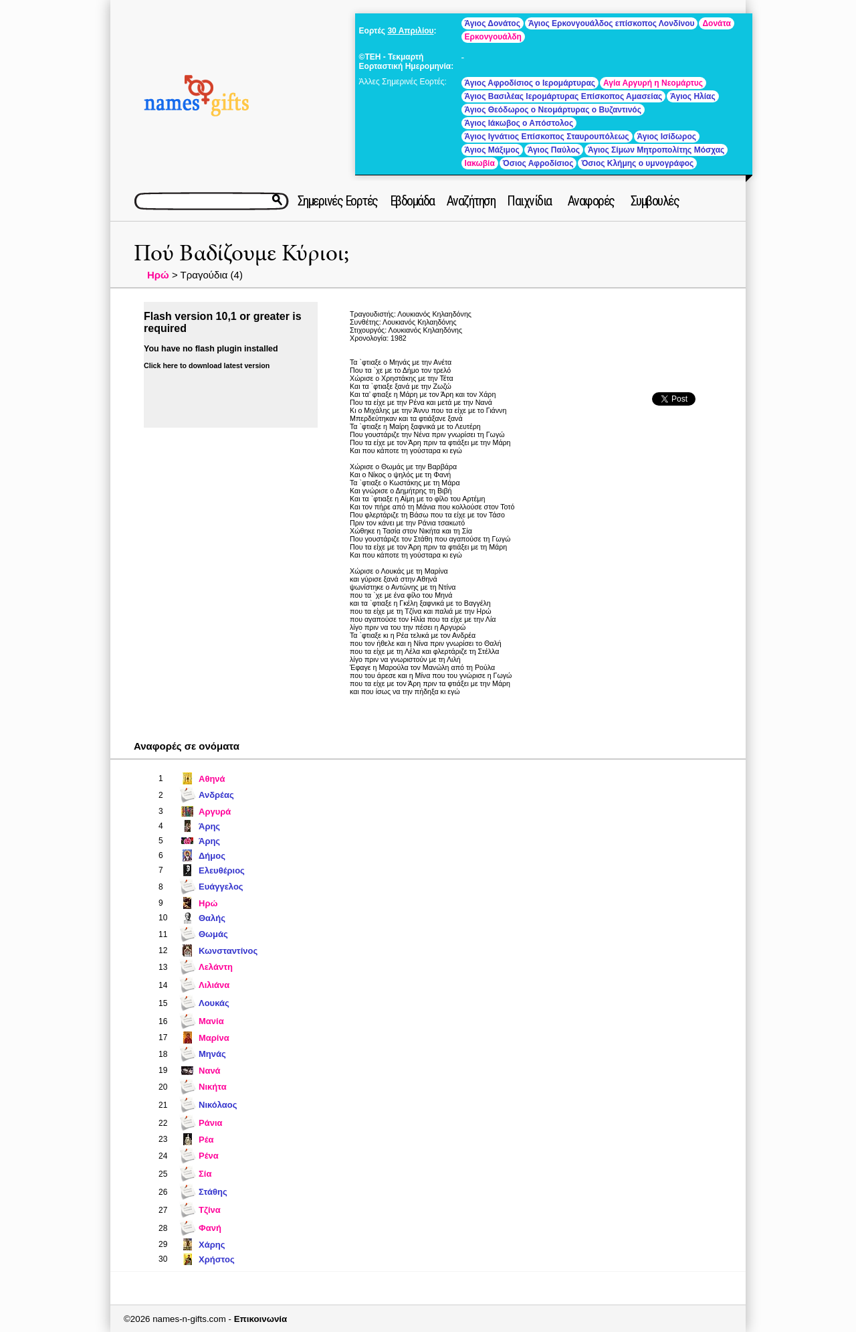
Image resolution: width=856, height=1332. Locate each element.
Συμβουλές (655, 201)
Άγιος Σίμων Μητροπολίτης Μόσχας (656, 150)
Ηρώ (158, 274)
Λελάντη (216, 967)
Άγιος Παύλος (554, 150)
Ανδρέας (216, 795)
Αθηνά (212, 779)
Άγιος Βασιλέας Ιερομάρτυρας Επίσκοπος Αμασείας (564, 96)
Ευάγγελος (221, 887)
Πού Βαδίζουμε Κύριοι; (241, 253)
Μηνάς (212, 1054)
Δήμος (212, 856)
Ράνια (211, 1123)
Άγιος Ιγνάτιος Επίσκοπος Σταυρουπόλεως (547, 136)
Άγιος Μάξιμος (492, 150)
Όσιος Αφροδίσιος (538, 163)
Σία (205, 1174)
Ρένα (209, 1156)
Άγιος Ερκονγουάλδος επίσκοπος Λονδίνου (611, 23)
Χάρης (212, 1245)
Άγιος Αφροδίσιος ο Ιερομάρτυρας (530, 83)
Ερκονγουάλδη (493, 36)
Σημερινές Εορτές (338, 201)
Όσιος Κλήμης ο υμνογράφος (637, 163)
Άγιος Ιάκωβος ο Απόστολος (519, 123)
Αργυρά (215, 812)
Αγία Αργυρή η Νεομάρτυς (653, 83)
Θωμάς (213, 934)
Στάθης (213, 1192)
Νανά (210, 1071)
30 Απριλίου (410, 30)
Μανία (211, 1021)
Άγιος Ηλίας (692, 96)
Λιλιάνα (214, 985)
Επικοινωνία (261, 1319)
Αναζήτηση (471, 201)
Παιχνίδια (529, 201)
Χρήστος (217, 1259)
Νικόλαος (218, 1105)
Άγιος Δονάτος (492, 23)
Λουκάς (214, 1003)
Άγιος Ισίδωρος (666, 136)
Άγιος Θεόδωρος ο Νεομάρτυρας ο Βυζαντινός (553, 109)
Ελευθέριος (222, 870)
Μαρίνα (214, 1038)
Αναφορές (591, 201)
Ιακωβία (480, 163)
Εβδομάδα (412, 201)
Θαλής (212, 918)
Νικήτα (213, 1087)
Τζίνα (210, 1210)
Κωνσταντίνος (228, 951)
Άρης (209, 826)
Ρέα (206, 1140)
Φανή (210, 1228)
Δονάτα (716, 23)
